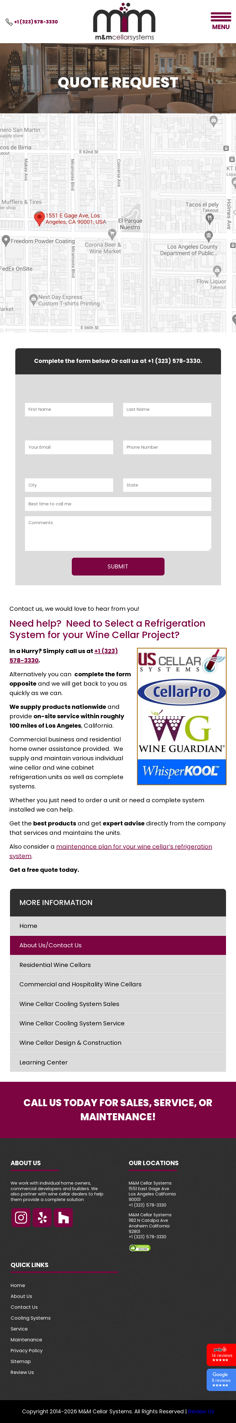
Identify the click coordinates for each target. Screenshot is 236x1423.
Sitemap (21, 1361)
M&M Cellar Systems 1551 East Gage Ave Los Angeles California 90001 (152, 1191)
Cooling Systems (31, 1318)
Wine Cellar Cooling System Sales (69, 1004)
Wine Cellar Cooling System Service (72, 1023)
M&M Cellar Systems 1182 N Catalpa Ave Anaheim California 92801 (150, 1223)
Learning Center (43, 1062)
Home (28, 926)
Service (19, 1329)
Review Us (22, 1372)
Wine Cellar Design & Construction (70, 1043)
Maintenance (26, 1340)
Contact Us (24, 1307)
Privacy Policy (27, 1351)
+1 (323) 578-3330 (36, 21)
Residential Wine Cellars (55, 965)
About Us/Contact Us (50, 945)
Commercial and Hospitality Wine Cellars (80, 984)
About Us (21, 1296)
